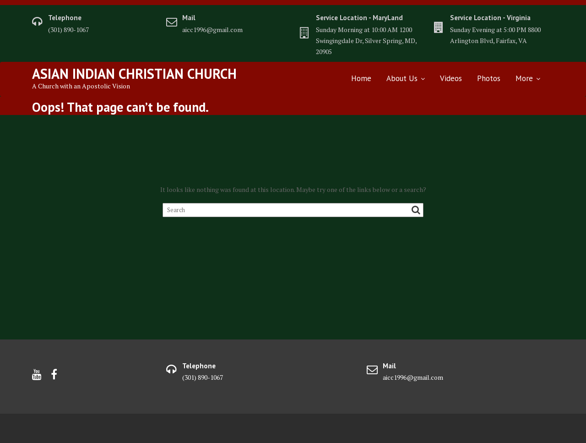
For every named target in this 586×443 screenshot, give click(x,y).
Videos (451, 78)
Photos (488, 78)
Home (361, 78)
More (524, 78)
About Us (402, 78)
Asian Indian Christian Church (134, 73)
